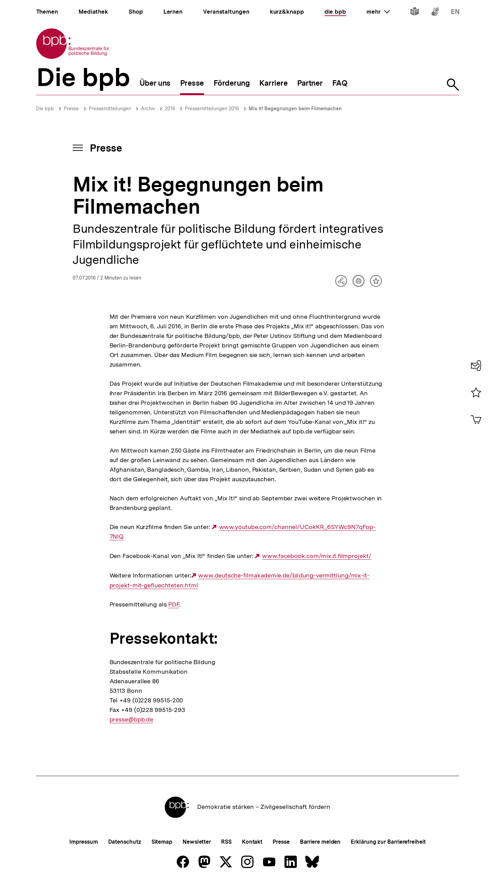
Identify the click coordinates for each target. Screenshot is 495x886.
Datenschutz (124, 842)
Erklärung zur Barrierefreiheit (388, 842)
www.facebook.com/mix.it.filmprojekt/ (316, 556)
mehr (378, 11)
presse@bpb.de (132, 719)
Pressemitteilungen (110, 108)
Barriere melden (320, 842)
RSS (226, 842)
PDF (173, 604)
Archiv (148, 108)
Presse (71, 108)
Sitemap (161, 842)
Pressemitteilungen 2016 (212, 108)
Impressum (83, 842)
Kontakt (252, 842)
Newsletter (197, 842)
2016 (170, 108)
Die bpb (45, 108)
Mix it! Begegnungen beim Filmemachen (295, 108)
